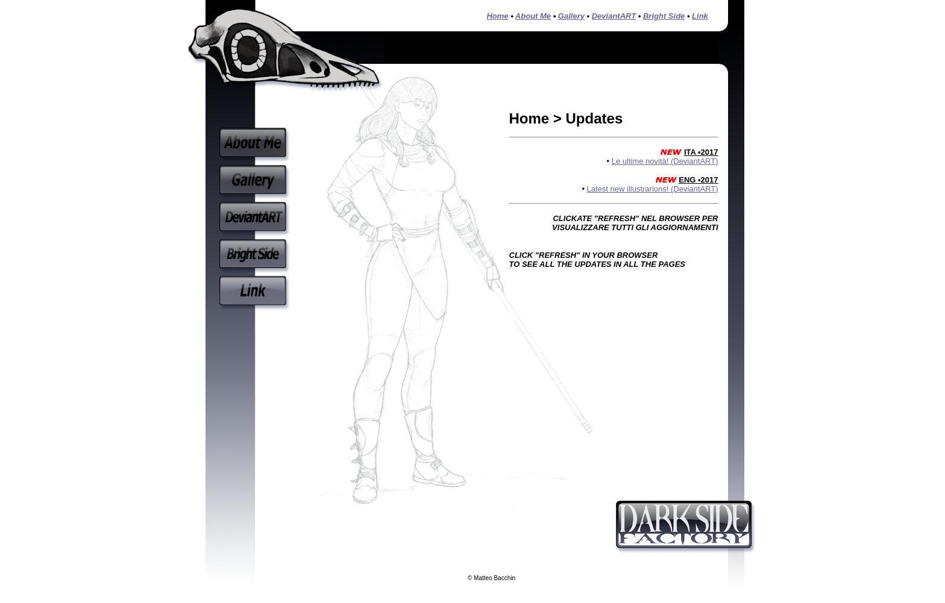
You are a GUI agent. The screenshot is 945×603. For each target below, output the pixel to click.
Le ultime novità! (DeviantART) (665, 161)
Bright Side (664, 15)
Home (497, 15)
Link (700, 15)
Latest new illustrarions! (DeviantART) (652, 188)
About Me (533, 15)
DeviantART (614, 15)
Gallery (571, 15)
